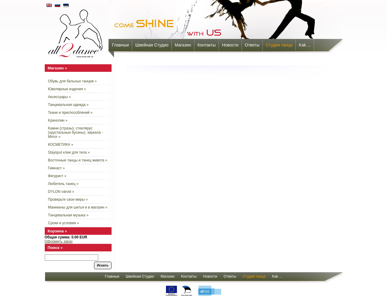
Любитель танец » (63, 184)
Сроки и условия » (63, 223)
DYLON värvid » (61, 192)
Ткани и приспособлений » (70, 112)
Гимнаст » (56, 168)
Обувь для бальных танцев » (72, 81)
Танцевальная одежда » (68, 105)
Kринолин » (58, 120)
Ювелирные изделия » (67, 89)
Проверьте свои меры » (68, 199)
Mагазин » (57, 68)
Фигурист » (57, 176)
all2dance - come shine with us (76, 32)
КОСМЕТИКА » (60, 144)
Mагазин (183, 45)
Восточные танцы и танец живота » (77, 160)
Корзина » (57, 231)
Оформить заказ (59, 241)
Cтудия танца (279, 45)
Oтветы (252, 45)
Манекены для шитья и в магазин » (78, 207)
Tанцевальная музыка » (68, 215)
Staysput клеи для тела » (69, 152)
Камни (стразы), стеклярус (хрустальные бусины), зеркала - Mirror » (75, 132)
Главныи (120, 45)
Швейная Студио (151, 45)
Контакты (206, 45)
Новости (230, 45)
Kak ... (305, 45)
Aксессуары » (59, 97)
